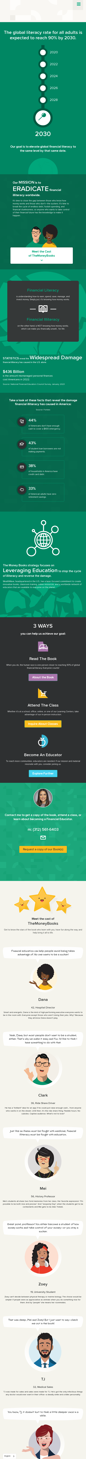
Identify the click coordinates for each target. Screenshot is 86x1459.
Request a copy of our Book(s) (43, 849)
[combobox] (9, 1456)
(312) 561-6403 (46, 830)
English (7, 1456)
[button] (78, 4)
